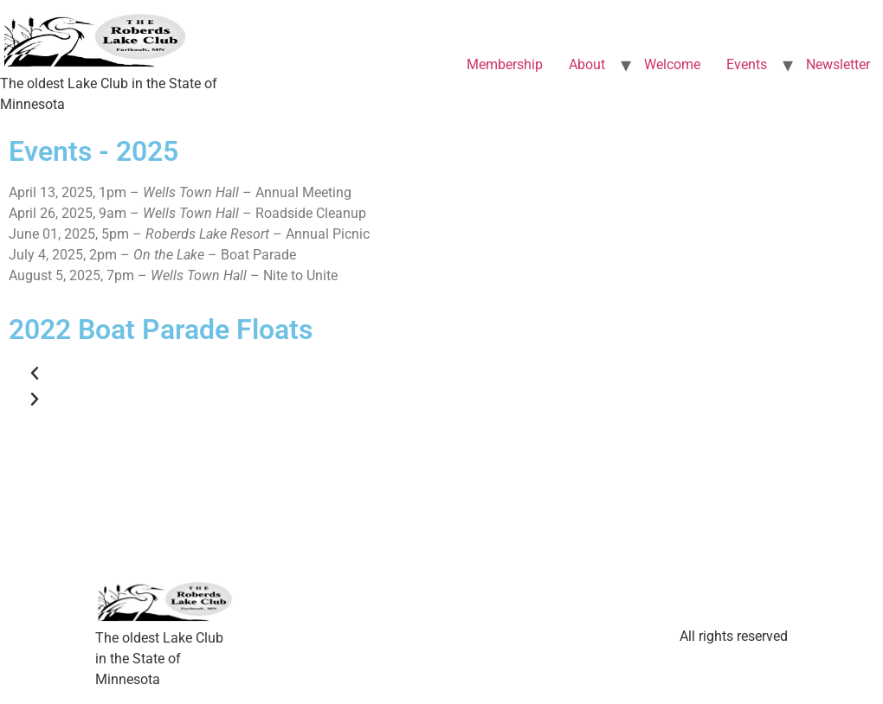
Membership (505, 64)
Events (746, 64)
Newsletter (838, 64)
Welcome (672, 64)
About (587, 64)
